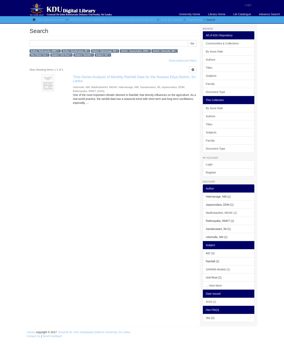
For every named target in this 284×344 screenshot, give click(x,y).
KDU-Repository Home (51, 19)
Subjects (211, 75)
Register (211, 172)
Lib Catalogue (242, 14)
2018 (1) (211, 301)
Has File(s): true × (39, 55)
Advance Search (269, 14)
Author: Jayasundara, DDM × (135, 51)
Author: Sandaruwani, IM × (76, 51)
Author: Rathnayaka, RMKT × (45, 51)
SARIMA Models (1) (218, 269)
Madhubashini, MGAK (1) (221, 212)
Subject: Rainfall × (83, 55)
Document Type (215, 92)
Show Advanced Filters (183, 60)
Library (31, 332)
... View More (214, 285)
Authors (210, 59)
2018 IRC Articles (171, 19)
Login (209, 164)
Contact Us (33, 336)
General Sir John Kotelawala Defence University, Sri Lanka (94, 332)
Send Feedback (52, 336)
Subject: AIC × (103, 55)
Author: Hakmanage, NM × (105, 51)
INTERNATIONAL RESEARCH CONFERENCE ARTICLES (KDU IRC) (113, 19)
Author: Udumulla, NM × (165, 51)
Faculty (210, 83)
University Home (189, 14)
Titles (209, 67)
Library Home (216, 14)
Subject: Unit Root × (61, 55)
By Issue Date (214, 51)
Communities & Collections (222, 43)
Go (192, 43)
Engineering (194, 19)
